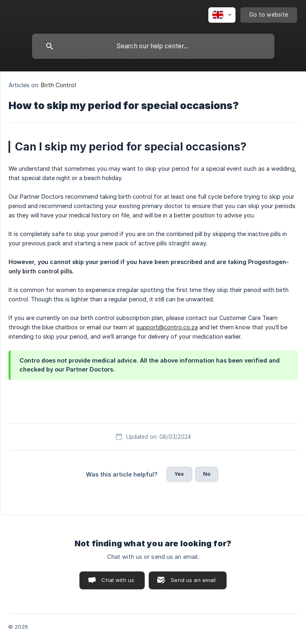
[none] (221, 15)
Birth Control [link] (58, 85)
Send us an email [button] (193, 580)
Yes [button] (179, 473)
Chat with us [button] (117, 580)
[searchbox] (153, 46)
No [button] (206, 473)
